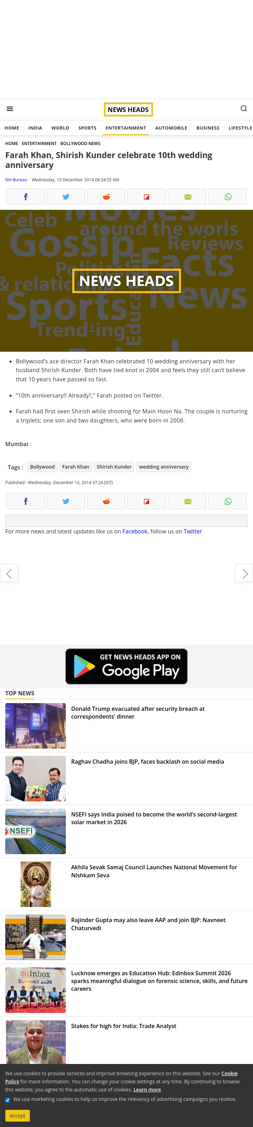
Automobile (171, 128)
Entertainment (126, 128)
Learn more (147, 1089)
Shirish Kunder (114, 466)
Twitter (193, 531)
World (60, 128)
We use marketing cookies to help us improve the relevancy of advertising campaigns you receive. (124, 1099)
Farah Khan (75, 466)
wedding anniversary (164, 466)
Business (207, 128)
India (35, 128)
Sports (87, 128)
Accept (17, 1115)
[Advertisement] (126, 49)
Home (12, 128)
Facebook (134, 531)
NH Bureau (16, 180)
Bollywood (42, 466)
